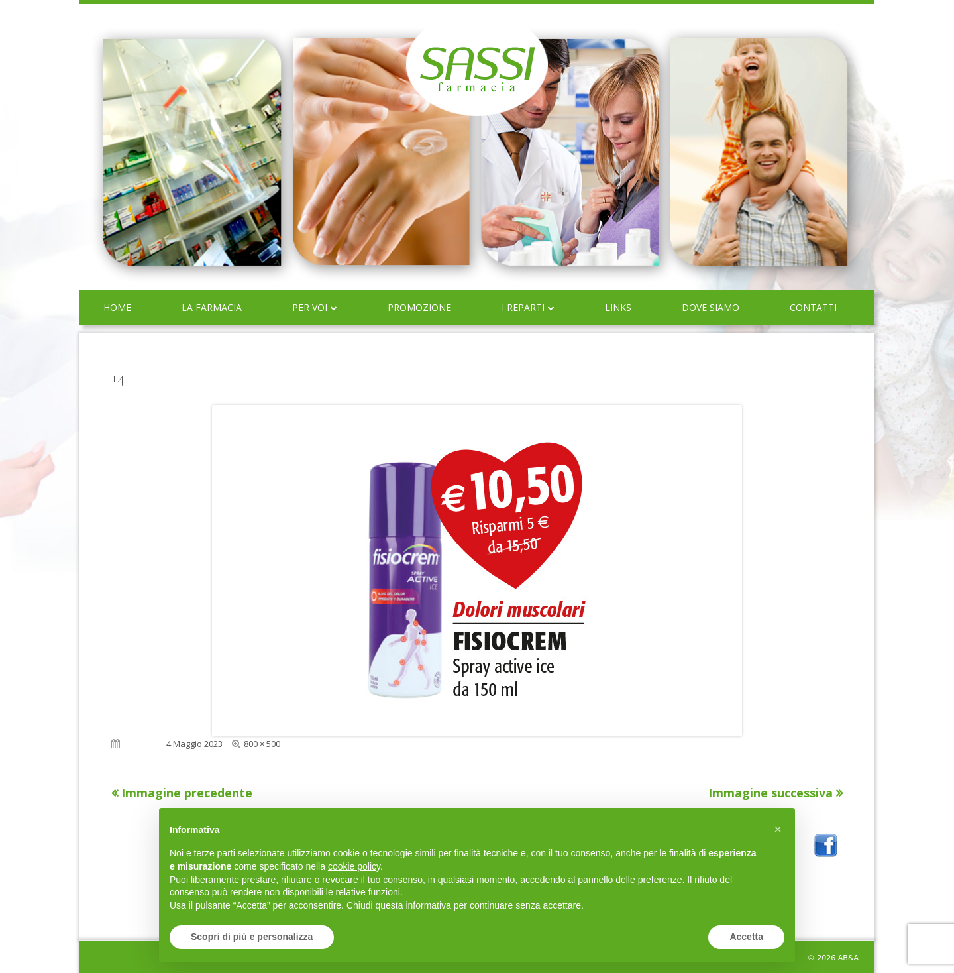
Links (618, 307)
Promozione (419, 307)
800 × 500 (262, 744)
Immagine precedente (186, 793)
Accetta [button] (746, 936)
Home (117, 307)
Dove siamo (710, 307)
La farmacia (212, 307)
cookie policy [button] (354, 866)
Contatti (813, 307)
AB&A (848, 958)
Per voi (309, 307)
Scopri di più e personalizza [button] (252, 936)
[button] (777, 829)
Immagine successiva (770, 793)
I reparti (523, 307)
